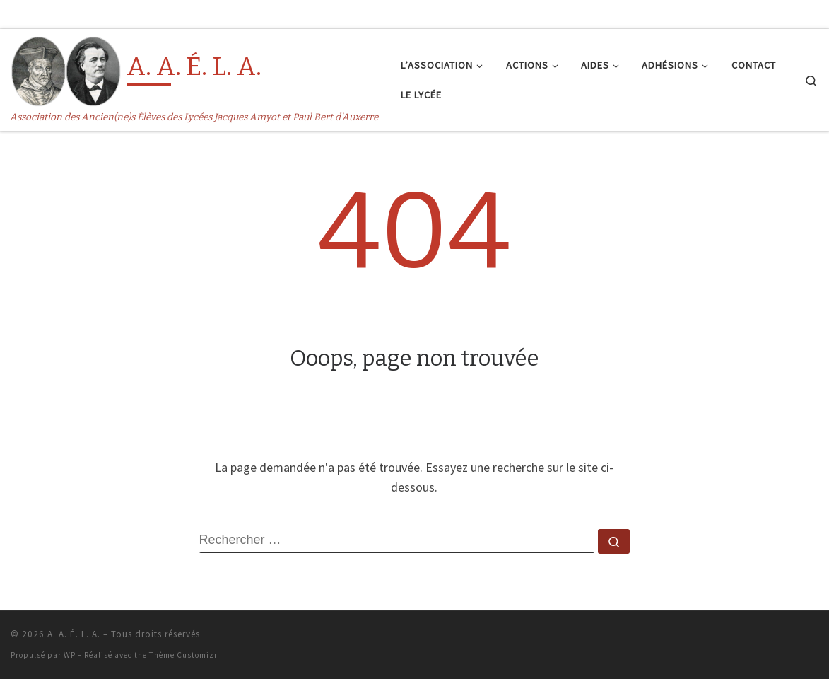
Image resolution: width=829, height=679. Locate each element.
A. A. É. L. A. (73, 634)
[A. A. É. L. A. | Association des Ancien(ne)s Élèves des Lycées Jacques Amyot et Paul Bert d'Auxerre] (66, 70)
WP (70, 655)
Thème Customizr (183, 655)
